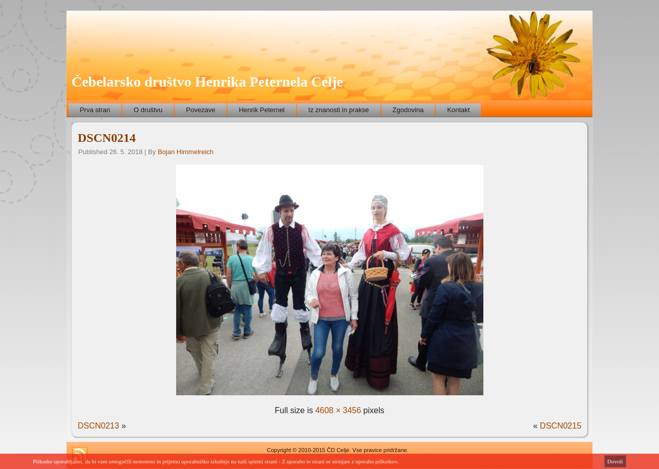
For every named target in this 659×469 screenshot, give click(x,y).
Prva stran (95, 110)
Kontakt (458, 110)
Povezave (200, 110)
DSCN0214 (107, 137)
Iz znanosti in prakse (338, 110)
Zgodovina (408, 110)
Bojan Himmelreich (186, 152)
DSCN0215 (560, 425)
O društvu (148, 110)
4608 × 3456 (338, 410)
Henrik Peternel (262, 110)
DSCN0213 (98, 425)
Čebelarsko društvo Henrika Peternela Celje (207, 82)
